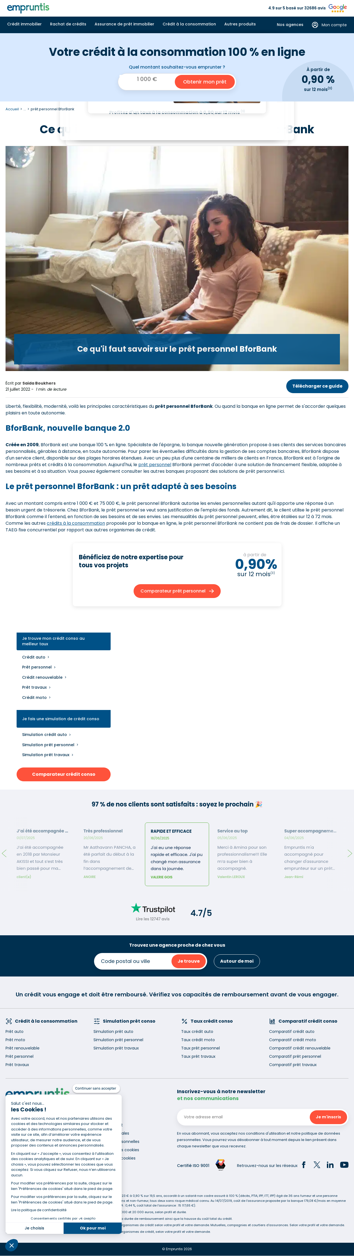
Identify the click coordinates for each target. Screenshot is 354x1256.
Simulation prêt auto (113, 1031)
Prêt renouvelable (23, 1048)
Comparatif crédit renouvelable (299, 1048)
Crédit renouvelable (42, 677)
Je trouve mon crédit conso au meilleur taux (53, 641)
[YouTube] (344, 1165)
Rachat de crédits (68, 24)
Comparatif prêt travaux (293, 1064)
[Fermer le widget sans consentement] (96, 1088)
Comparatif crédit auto (291, 1031)
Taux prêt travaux (198, 1056)
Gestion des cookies (116, 1158)
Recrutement (110, 1125)
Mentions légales (113, 1133)
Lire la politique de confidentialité (38, 1210)
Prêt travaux (34, 687)
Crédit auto (33, 657)
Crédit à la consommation (189, 24)
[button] (11, 1245)
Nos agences (290, 24)
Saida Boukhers (39, 383)
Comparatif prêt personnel (295, 1056)
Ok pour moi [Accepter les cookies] (93, 1228)
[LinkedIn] (330, 1165)
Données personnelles (118, 1141)
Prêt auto (15, 1031)
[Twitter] (317, 1165)
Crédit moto (34, 697)
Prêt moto (15, 1040)
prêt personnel (154, 464)
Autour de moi (237, 961)
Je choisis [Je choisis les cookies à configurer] (34, 1228)
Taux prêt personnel (200, 1048)
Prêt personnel (37, 667)
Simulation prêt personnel (48, 745)
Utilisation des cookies (118, 1150)
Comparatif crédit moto (292, 1040)
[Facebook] (303, 1165)
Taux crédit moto (198, 1040)
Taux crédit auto (197, 1031)
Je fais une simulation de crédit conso (60, 719)
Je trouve (189, 961)
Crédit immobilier (24, 24)
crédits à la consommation (76, 523)
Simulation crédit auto (44, 734)
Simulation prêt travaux (45, 755)
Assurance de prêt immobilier (124, 24)
